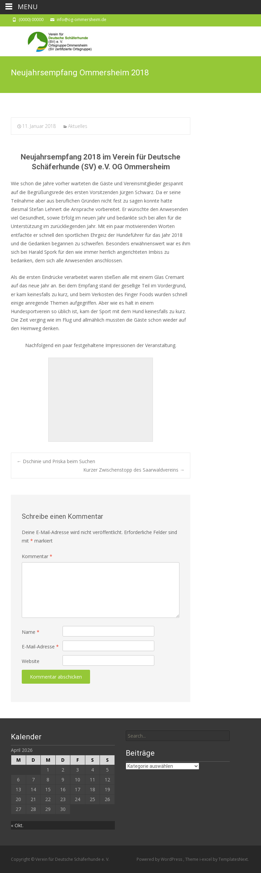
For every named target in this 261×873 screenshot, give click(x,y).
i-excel (206, 859)
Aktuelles (77, 126)
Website (30, 661)
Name (30, 632)
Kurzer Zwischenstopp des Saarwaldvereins (134, 470)
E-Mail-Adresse (40, 646)
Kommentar (37, 556)
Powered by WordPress (160, 859)
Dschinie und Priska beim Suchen (56, 461)
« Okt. (17, 825)
